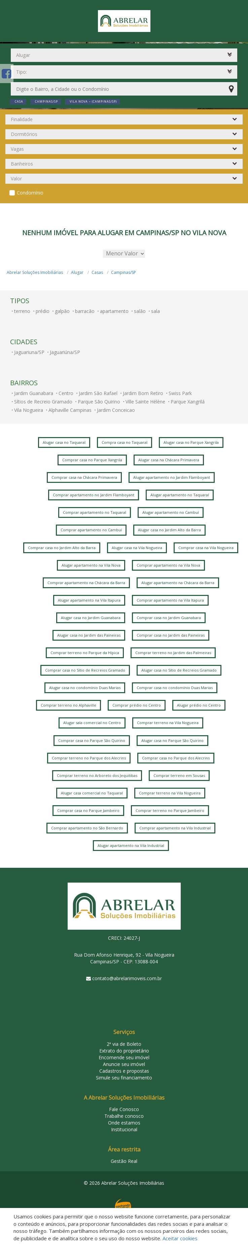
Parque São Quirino (99, 401)
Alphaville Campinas (70, 410)
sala (155, 311)
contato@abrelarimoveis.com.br (127, 978)
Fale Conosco (124, 1109)
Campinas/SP (123, 272)
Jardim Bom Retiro (143, 393)
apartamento (114, 311)
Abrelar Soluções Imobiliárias (35, 272)
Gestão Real (124, 1161)
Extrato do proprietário (124, 1050)
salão (140, 311)
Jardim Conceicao (116, 410)
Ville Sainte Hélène (145, 401)
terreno (22, 311)
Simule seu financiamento (124, 1077)
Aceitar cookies (180, 1238)
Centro (66, 393)
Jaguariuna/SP (29, 352)
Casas (97, 272)
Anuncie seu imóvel (124, 1064)
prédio (42, 311)
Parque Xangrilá (188, 401)
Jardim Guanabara (33, 393)
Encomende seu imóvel (124, 1057)
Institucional (124, 1129)
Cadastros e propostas (124, 1071)
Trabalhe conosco (124, 1116)
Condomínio (30, 192)
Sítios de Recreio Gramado (43, 401)
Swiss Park (180, 393)
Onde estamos (124, 1122)
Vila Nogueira (28, 410)
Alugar (77, 272)
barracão (85, 311)
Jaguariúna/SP (65, 352)
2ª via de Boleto (124, 1044)
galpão (62, 311)
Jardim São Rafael (98, 393)
